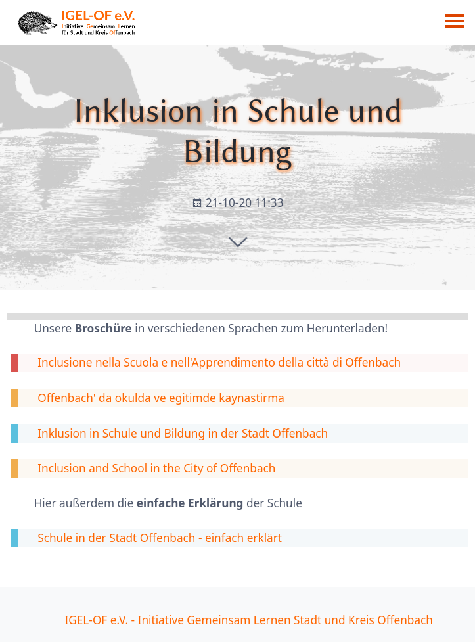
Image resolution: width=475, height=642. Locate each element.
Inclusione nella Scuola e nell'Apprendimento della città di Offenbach (219, 362)
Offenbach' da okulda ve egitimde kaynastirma (160, 397)
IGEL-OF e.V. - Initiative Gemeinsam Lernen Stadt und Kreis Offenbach (248, 620)
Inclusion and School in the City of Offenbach (156, 468)
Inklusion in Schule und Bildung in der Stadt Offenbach (182, 433)
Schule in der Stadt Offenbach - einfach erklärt (159, 537)
